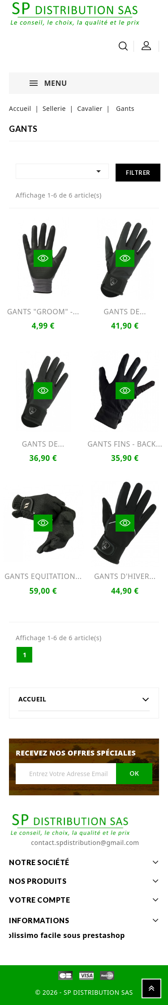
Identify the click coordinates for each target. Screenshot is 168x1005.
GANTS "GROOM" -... (43, 312)
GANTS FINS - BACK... (124, 444)
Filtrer (138, 172)
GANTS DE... (124, 312)
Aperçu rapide (43, 258)
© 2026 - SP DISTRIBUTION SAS (84, 992)
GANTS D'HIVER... (125, 576)
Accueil (32, 699)
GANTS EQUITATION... (43, 576)
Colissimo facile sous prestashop (63, 935)
